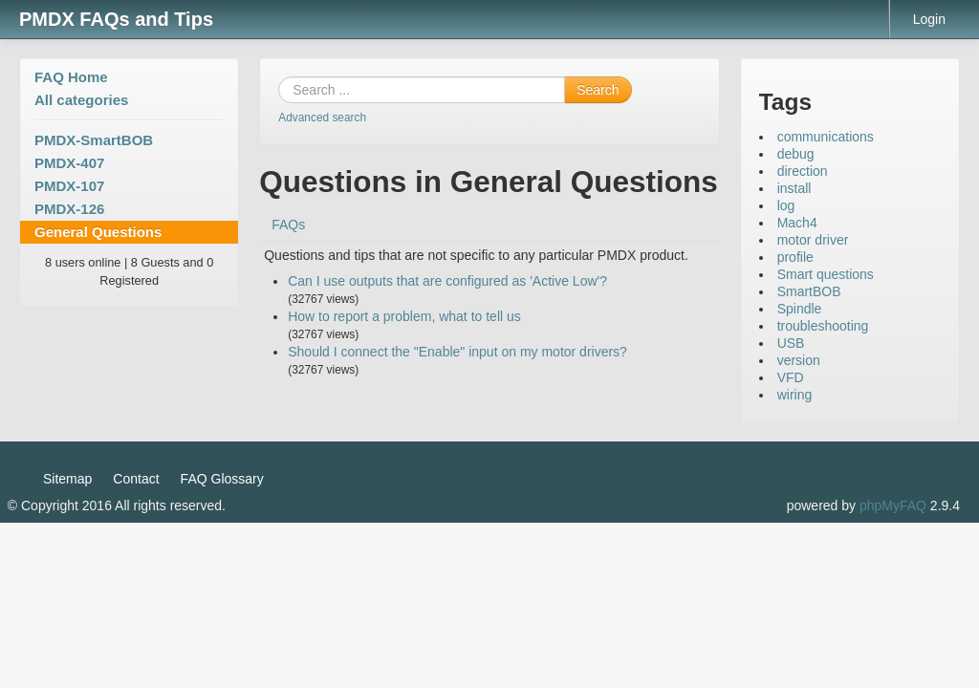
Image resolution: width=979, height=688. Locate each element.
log (786, 205)
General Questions (98, 232)
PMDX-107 (69, 186)
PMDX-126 (69, 209)
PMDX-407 (69, 163)
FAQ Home (71, 77)
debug (796, 153)
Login (929, 19)
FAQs (288, 224)
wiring (795, 394)
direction (802, 171)
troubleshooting (823, 325)
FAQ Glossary (222, 478)
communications (825, 136)
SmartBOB (809, 291)
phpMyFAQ (892, 505)
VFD (790, 377)
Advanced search (322, 117)
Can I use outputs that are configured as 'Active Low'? (447, 281)
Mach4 (797, 222)
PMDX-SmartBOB (93, 140)
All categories (81, 100)
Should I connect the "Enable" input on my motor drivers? (457, 351)
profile (795, 257)
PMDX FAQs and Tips (116, 19)
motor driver (813, 239)
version (798, 360)
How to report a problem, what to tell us (404, 316)
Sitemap (67, 478)
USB (791, 343)
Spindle (799, 308)
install (794, 188)
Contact (136, 478)
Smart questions (825, 274)
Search (598, 89)
